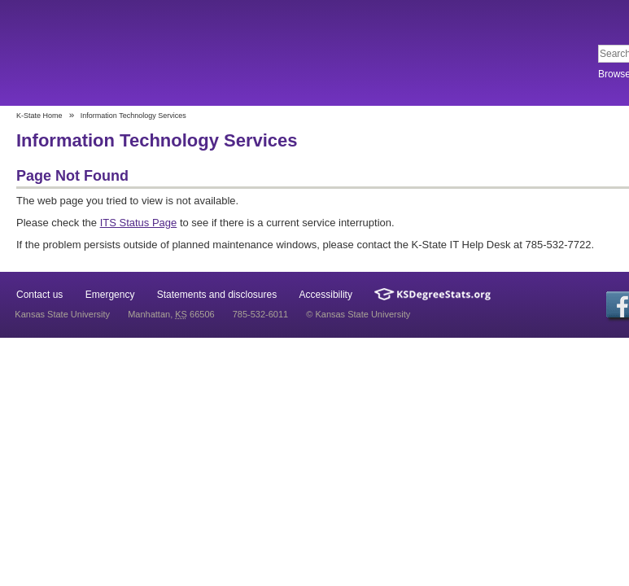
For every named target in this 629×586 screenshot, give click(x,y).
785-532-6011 (261, 314)
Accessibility (325, 294)
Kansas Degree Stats (432, 294)
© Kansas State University (358, 314)
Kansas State (132, 54)
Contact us (39, 294)
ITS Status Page (138, 222)
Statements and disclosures (217, 294)
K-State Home (39, 116)
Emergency (110, 294)
